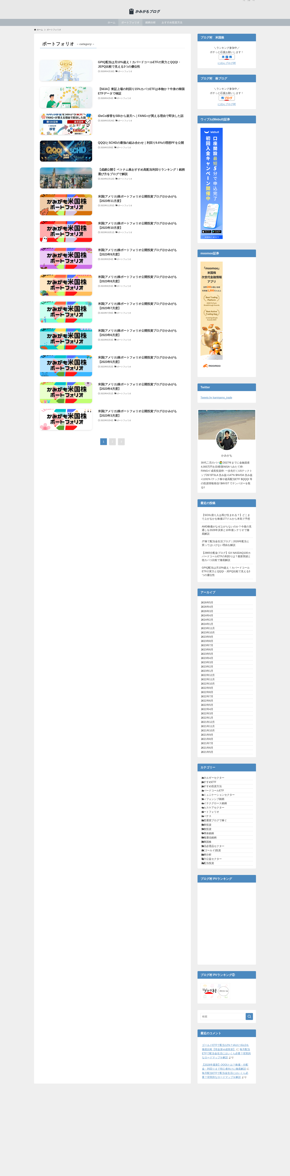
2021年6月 (210, 866)
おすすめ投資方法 (215, 918)
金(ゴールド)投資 (215, 1034)
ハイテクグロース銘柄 (218, 949)
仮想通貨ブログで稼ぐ (218, 980)
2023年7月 (210, 681)
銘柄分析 (210, 1041)
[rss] (248, 2)
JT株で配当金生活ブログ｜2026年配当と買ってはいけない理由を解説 (225, 543)
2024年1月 (210, 642)
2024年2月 (210, 635)
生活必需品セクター (216, 1026)
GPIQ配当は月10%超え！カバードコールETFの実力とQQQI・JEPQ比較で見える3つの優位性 (226, 571)
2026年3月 (210, 619)
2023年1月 (210, 727)
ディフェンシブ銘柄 (216, 941)
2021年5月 (210, 874)
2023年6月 (210, 688)
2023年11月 (211, 650)
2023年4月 (210, 704)
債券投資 (210, 987)
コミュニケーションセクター (222, 934)
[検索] (253, 2)
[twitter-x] (244, 2)
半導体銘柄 (211, 1003)
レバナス (210, 972)
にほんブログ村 (227, 63)
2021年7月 (210, 858)
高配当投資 (211, 1057)
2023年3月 (210, 712)
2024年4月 (210, 627)
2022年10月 (211, 750)
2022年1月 (210, 812)
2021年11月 (211, 827)
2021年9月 (210, 843)
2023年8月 (210, 673)
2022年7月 (210, 773)
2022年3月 (210, 804)
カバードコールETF (216, 926)
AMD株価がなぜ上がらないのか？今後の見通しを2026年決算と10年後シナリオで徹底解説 (227, 530)
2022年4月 (210, 796)
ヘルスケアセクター (216, 957)
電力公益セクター (215, 1049)
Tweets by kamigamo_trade (216, 397)
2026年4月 (210, 611)
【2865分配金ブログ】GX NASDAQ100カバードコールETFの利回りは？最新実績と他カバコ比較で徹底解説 (226, 556)
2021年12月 (211, 819)
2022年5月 (210, 789)
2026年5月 (210, 604)
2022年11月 (211, 742)
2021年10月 (211, 835)
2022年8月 (210, 766)
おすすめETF (212, 910)
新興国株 (210, 1018)
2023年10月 (211, 658)
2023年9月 (210, 665)
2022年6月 (210, 781)
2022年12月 (211, 735)
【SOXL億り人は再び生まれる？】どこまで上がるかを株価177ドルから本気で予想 (226, 517)
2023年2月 (210, 719)
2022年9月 (210, 758)
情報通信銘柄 (213, 1011)
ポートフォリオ (214, 964)
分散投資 (210, 995)
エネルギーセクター (216, 903)
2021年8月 (210, 850)
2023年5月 (210, 696)
